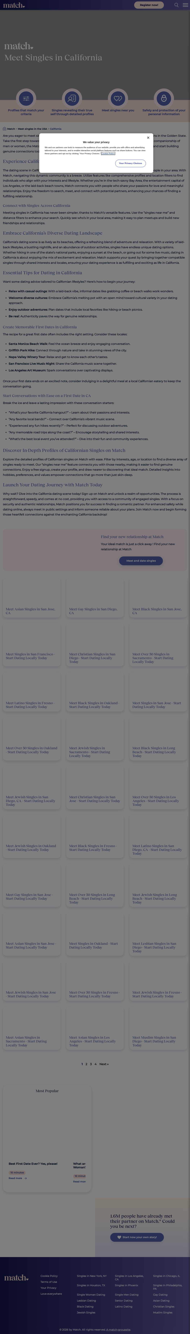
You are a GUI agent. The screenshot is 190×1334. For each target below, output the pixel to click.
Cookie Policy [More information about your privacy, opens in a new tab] (108, 153)
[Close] (148, 138)
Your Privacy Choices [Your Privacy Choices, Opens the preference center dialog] (130, 163)
